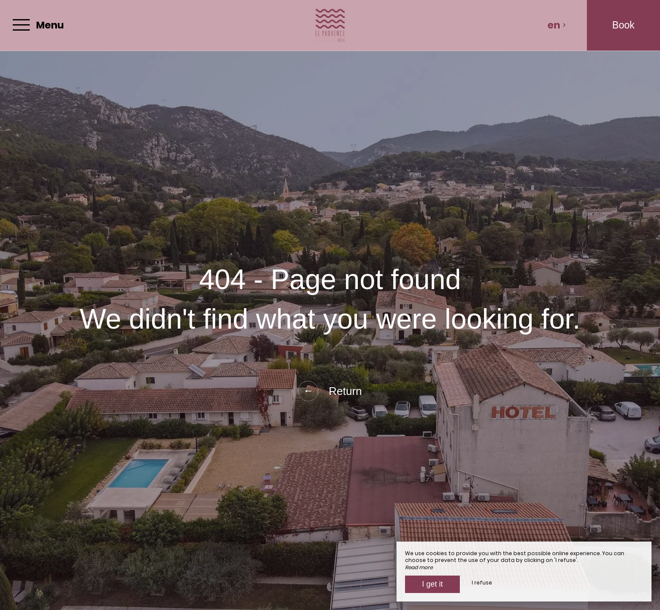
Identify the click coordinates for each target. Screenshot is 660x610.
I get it (432, 584)
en (556, 25)
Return (330, 391)
